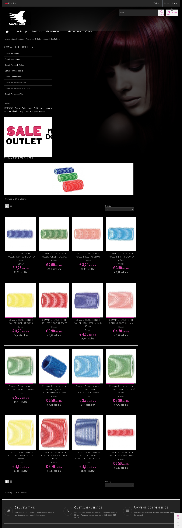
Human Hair (12, 111)
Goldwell (26, 111)
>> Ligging (8, 425)
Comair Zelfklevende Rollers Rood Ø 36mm (97, 207)
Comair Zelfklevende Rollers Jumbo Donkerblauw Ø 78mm (129, 338)
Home (6, 39)
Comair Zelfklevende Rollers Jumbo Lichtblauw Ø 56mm (129, 273)
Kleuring (16, 114)
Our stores (143, 434)
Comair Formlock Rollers (14, 65)
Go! (122, 424)
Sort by (148, 94)
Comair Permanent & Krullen (30, 39)
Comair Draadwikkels (13, 77)
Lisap (35, 112)
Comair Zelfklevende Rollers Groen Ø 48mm (65, 272)
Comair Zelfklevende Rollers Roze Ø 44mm (162, 207)
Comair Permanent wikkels (15, 82)
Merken (37, 31)
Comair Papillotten (12, 53)
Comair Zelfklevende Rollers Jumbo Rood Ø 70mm (97, 338)
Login (166, 3)
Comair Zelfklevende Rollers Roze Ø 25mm (129, 142)
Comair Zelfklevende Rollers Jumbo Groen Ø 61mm (162, 273)
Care (42, 112)
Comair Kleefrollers (12, 59)
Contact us (143, 437)
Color (18, 108)
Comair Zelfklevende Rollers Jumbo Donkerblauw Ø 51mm (97, 273)
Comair (14, 39)
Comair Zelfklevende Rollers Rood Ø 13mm (162, 336)
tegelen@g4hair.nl (11, 430)
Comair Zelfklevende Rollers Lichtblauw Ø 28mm (162, 143)
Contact (89, 31)
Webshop (23, 31)
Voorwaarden (53, 31)
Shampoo (8, 114)
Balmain (9, 108)
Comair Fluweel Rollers (14, 71)
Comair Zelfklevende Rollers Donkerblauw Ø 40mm (129, 208)
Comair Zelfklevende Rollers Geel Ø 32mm (65, 207)
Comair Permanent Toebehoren (17, 88)
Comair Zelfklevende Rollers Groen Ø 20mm (97, 142)
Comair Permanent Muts (14, 94)
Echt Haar (38, 108)
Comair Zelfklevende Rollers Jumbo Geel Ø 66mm (64, 338)
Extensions (27, 108)
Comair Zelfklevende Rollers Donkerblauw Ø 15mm (64, 143)
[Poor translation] (11, 483)
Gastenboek (74, 31)
